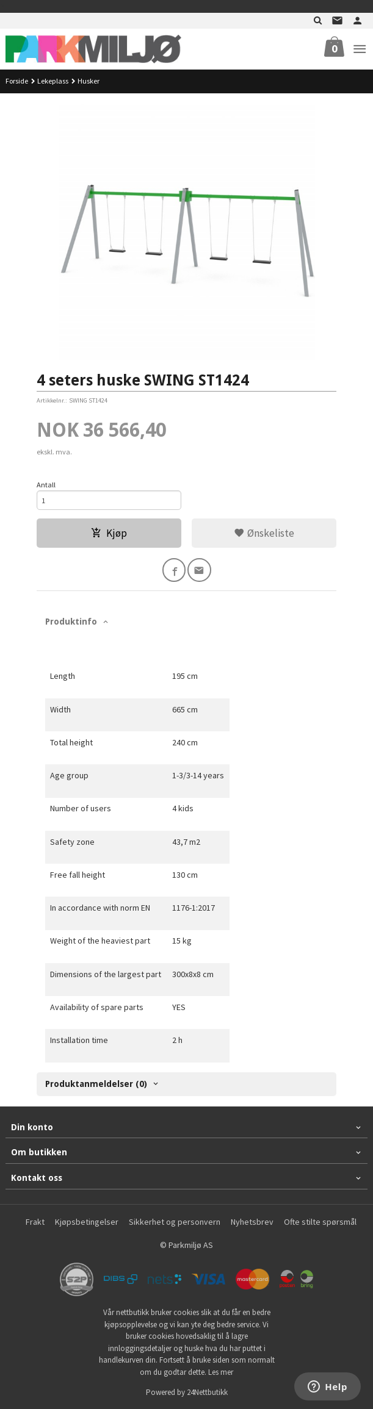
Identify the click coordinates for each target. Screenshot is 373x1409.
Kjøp (109, 533)
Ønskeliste (264, 533)
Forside (16, 80)
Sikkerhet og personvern (174, 1221)
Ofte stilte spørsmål (320, 1221)
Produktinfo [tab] (71, 621)
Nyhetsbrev (252, 1221)
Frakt (35, 1221)
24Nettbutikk (207, 1392)
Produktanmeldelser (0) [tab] (96, 1084)
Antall (46, 484)
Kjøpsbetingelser (86, 1221)
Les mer (220, 1372)
